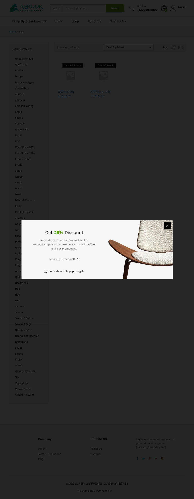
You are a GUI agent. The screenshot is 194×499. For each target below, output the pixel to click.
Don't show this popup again (66, 271)
